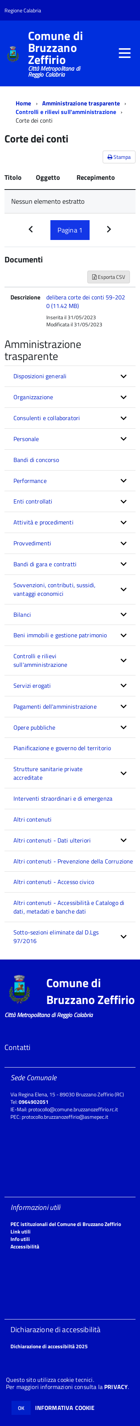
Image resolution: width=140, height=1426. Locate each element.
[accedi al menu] (125, 53)
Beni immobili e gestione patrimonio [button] (60, 635)
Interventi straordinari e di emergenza (62, 798)
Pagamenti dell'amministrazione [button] (55, 706)
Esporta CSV (108, 277)
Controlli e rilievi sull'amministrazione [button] (40, 660)
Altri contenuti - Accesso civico (53, 881)
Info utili (20, 1239)
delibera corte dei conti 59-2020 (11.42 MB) (85, 301)
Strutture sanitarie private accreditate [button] (48, 773)
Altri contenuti (32, 819)
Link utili (20, 1231)
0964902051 (34, 1102)
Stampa (119, 157)
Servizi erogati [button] (32, 685)
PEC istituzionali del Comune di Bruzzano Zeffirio (65, 1224)
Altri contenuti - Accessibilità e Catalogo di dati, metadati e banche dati (68, 907)
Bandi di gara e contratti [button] (45, 564)
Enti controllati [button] (33, 501)
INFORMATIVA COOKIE (65, 1407)
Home (23, 103)
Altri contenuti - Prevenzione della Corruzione (73, 861)
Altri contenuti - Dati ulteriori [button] (52, 840)
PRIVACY (116, 1386)
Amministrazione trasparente (81, 103)
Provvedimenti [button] (32, 543)
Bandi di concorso (36, 459)
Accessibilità (24, 1246)
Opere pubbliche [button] (34, 727)
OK (21, 1408)
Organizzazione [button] (33, 396)
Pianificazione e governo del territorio (62, 747)
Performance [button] (30, 480)
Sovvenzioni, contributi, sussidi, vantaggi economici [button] (54, 589)
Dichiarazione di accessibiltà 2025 (49, 1346)
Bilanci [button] (22, 614)
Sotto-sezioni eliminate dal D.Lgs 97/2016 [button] (56, 936)
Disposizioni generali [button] (39, 376)
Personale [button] (26, 438)
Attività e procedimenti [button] (43, 522)
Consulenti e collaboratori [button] (46, 417)
